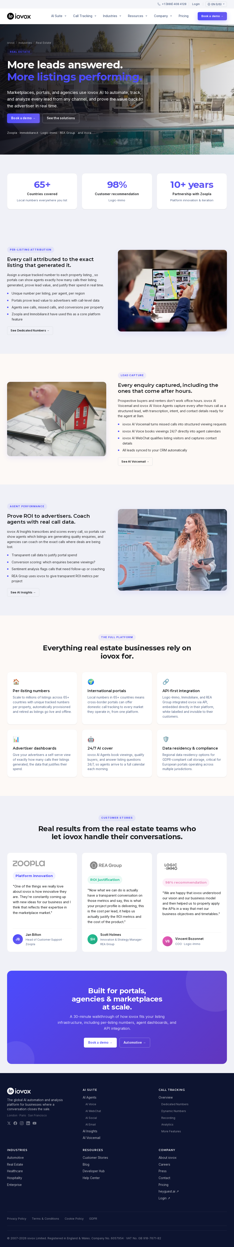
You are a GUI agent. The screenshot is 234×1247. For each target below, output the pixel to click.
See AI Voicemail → (135, 464)
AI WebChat (93, 1111)
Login (196, 4)
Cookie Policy (74, 1218)
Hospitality (14, 1178)
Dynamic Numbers (173, 1111)
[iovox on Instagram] (22, 1123)
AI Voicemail (91, 1138)
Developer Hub (94, 1171)
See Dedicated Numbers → (30, 333)
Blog (86, 1164)
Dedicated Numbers (175, 1104)
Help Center (91, 1178)
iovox (11, 42)
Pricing (184, 16)
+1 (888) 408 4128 (171, 4)
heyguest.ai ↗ (169, 1191)
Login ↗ (164, 1198)
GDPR (93, 1218)
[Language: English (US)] (216, 4)
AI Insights (90, 1131)
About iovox (167, 1157)
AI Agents (89, 1097)
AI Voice (90, 1104)
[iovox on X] (9, 1123)
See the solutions (61, 118)
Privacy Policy (16, 1218)
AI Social (91, 1118)
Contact (164, 1178)
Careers (164, 1164)
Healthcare (15, 1171)
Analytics (167, 1124)
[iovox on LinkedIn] (28, 1123)
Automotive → (135, 1045)
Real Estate (15, 1164)
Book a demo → (212, 16)
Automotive (15, 1157)
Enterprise (14, 1185)
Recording (168, 1118)
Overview (166, 1097)
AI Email (90, 1124)
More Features (171, 1131)
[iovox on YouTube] (34, 1123)
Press (163, 1171)
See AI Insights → (23, 595)
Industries (25, 42)
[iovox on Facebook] (15, 1123)
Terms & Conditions (45, 1218)
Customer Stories (95, 1157)
